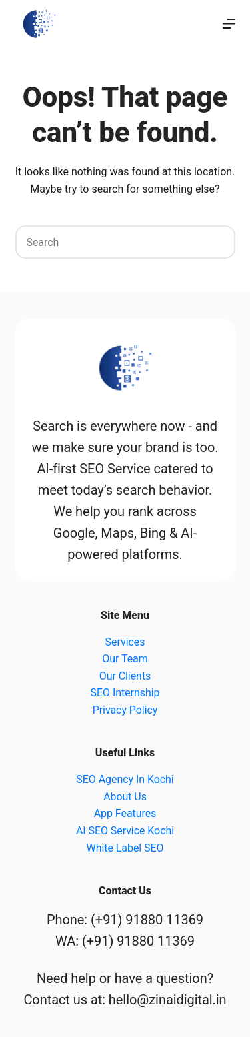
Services (125, 642)
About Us (125, 796)
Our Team (124, 658)
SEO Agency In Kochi (124, 779)
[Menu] (229, 23)
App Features (125, 813)
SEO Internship (125, 692)
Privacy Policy (125, 710)
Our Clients (125, 676)
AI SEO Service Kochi (125, 830)
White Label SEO (125, 848)
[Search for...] (108, 242)
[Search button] (218, 242)
